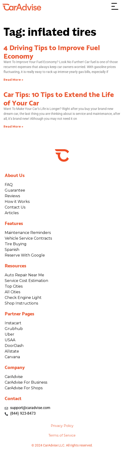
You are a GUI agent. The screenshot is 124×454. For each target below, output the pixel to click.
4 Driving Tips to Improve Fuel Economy (52, 51)
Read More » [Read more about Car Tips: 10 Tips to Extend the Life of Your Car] (13, 126)
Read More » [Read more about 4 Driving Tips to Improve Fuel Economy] (13, 79)
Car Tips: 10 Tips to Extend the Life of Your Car (59, 98)
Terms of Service (62, 435)
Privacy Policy (62, 426)
